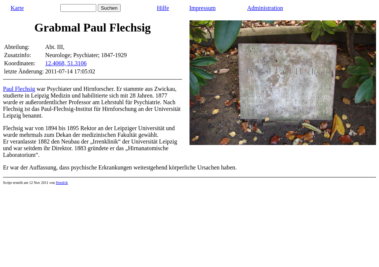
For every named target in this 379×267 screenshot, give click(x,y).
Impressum (203, 8)
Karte (17, 8)
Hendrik (62, 183)
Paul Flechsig (19, 89)
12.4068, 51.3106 (66, 63)
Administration (265, 8)
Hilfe (163, 8)
